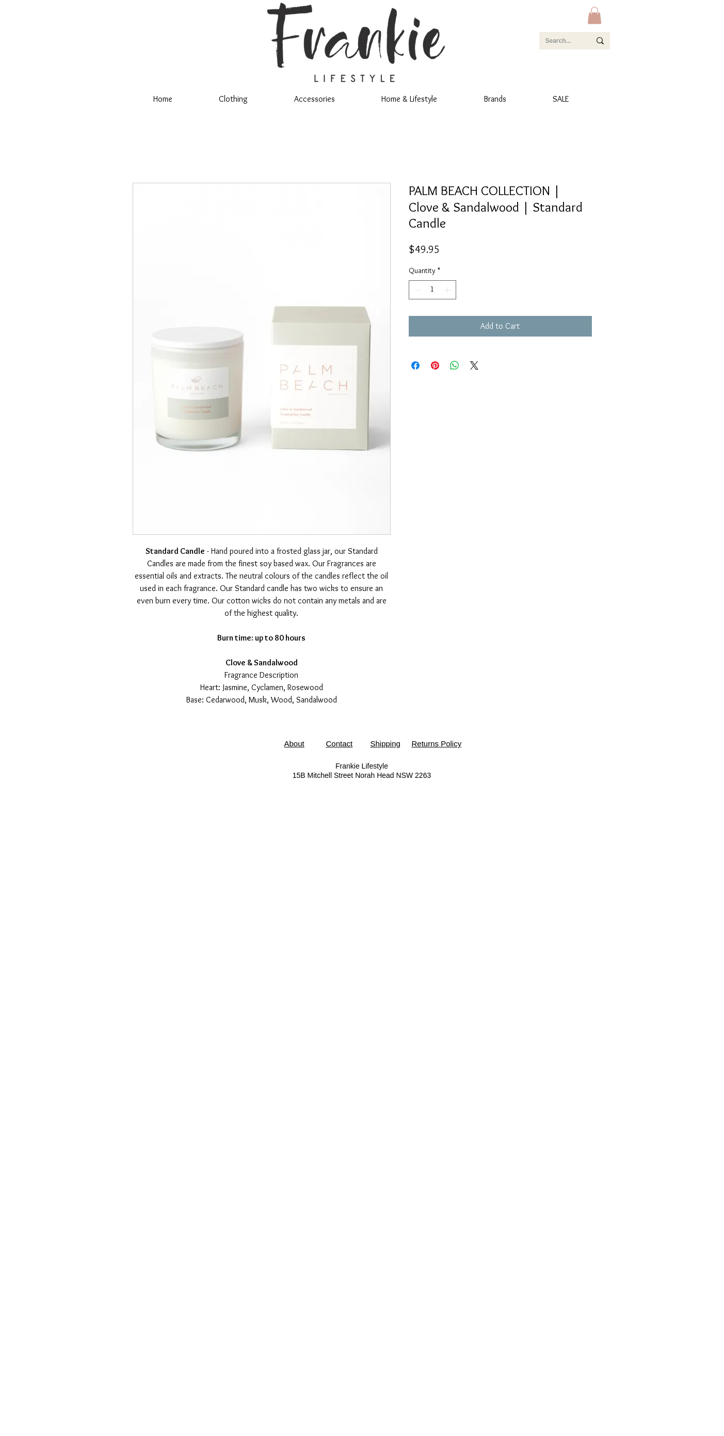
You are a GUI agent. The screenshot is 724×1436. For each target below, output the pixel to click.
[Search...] (560, 41)
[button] (594, 15)
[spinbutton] (432, 290)
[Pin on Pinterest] (435, 365)
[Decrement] (416, 290)
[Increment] (448, 290)
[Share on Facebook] (415, 365)
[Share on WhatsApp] (454, 365)
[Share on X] (474, 365)
